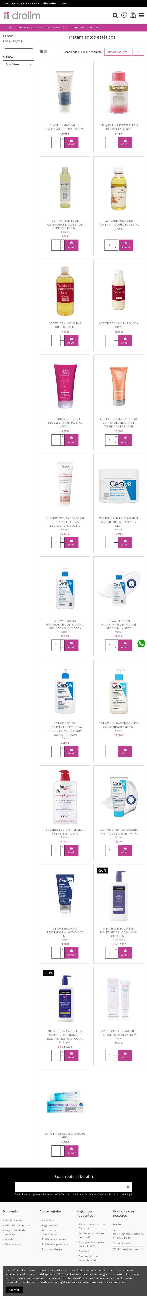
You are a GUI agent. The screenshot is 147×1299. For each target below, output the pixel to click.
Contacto (85, 1251)
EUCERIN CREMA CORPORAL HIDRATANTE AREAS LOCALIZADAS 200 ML (65, 521)
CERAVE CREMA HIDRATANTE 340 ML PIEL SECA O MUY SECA (119, 521)
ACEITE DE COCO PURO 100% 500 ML (119, 325)
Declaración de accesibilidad (88, 1258)
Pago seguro (50, 1225)
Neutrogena (119, 939)
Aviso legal (48, 1220)
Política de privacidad (55, 1244)
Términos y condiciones (50, 1232)
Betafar (65, 232)
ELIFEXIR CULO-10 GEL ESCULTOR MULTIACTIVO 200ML (65, 422)
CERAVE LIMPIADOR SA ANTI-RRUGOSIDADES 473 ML (119, 725)
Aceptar (14, 1290)
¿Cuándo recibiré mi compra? (92, 1235)
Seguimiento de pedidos (15, 1232)
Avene (119, 1038)
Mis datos (11, 1239)
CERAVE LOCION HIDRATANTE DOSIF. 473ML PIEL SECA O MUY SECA (65, 624)
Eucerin (65, 529)
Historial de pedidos (18, 1225)
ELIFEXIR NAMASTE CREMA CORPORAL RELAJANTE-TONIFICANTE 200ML (119, 422)
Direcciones (13, 1244)
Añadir (71, 142)
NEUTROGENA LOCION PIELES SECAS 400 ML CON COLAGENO (118, 932)
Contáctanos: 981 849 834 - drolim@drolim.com (35, 3)
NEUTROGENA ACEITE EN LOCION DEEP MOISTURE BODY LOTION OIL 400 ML (65, 1034)
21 (138, 52)
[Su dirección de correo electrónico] (69, 1187)
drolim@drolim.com (130, 1249)
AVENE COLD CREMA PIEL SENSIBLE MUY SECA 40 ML (119, 1033)
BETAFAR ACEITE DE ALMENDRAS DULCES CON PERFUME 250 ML (65, 224)
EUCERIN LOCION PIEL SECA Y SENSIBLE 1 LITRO (65, 831)
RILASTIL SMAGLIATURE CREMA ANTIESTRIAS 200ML (65, 127)
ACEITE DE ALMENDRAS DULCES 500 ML (65, 325)
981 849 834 (124, 1243)
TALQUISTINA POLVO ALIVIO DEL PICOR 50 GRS (119, 127)
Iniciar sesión (14, 1220)
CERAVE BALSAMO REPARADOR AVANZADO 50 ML (65, 932)
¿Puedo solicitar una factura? (92, 1226)
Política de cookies (54, 1239)
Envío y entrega (52, 1249)
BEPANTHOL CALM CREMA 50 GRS (65, 1135)
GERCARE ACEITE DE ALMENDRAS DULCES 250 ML (119, 222)
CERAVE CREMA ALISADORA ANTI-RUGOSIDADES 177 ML (119, 831)
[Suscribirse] (128, 1187)
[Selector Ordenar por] (118, 51)
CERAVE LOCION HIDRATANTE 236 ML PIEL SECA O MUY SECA (118, 624)
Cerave (118, 529)
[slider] (4, 48)
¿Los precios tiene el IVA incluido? (92, 1244)
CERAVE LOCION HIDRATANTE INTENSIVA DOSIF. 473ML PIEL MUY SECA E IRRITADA (65, 728)
